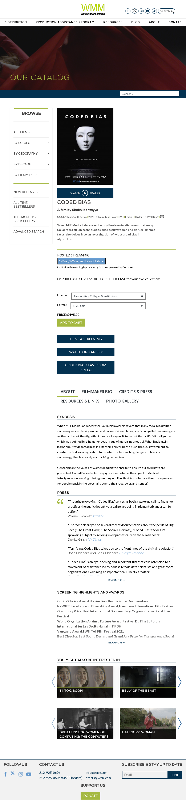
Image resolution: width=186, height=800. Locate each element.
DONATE (90, 795)
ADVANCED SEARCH (28, 232)
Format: (62, 304)
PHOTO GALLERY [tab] (122, 401)
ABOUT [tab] (68, 391)
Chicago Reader (131, 553)
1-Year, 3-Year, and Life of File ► (81, 261)
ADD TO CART (71, 322)
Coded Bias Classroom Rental (85, 367)
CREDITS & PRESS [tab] (135, 391)
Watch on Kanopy (86, 352)
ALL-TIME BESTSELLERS (24, 204)
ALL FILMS (21, 132)
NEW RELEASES (25, 192)
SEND (175, 775)
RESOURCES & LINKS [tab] (80, 401)
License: (62, 295)
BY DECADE (22, 164)
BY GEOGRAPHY (25, 154)
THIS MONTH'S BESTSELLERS (24, 219)
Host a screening (86, 339)
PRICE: (68, 314)
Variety (98, 516)
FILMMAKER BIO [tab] (97, 391)
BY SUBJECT (22, 143)
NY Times (95, 539)
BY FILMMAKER (25, 175)
